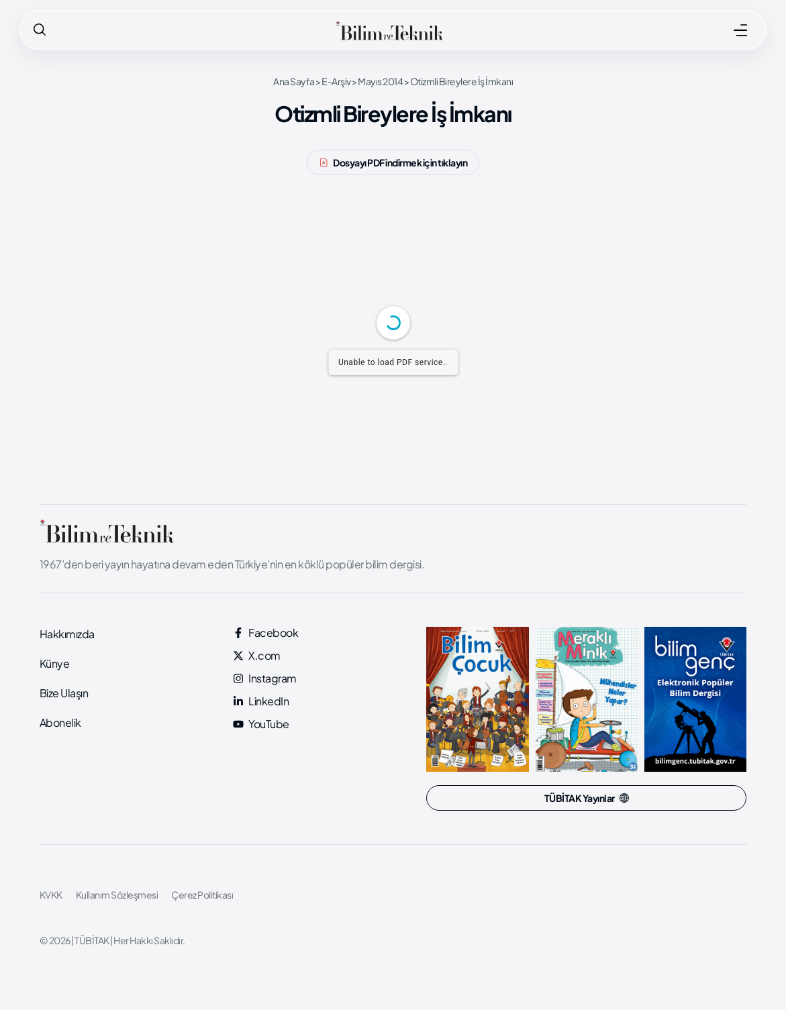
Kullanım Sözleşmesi (117, 895)
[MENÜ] (740, 30)
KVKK (51, 895)
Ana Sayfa (294, 81)
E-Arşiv (336, 81)
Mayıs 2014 (380, 81)
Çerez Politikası (202, 895)
